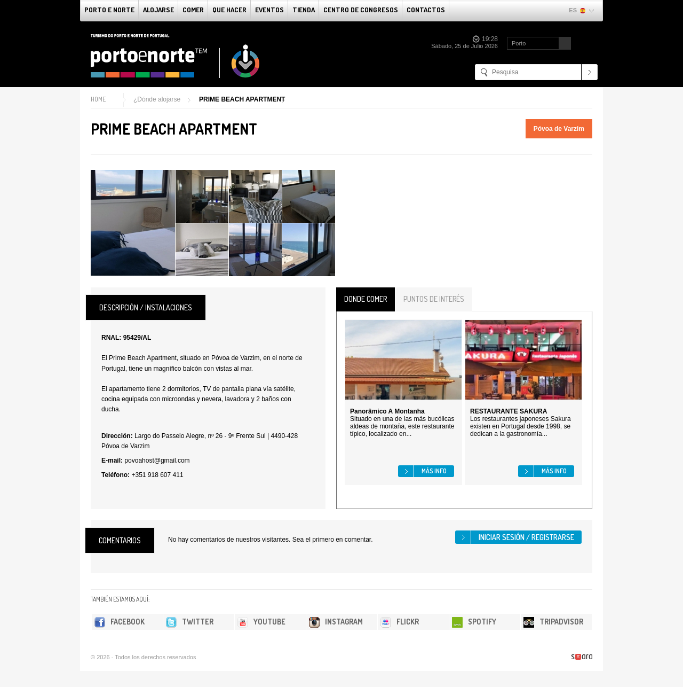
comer (193, 9)
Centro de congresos (360, 9)
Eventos (269, 9)
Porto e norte (109, 9)
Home (98, 99)
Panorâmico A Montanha (387, 411)
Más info (434, 471)
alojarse (158, 9)
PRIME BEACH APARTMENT (242, 99)
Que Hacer (229, 9)
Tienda (303, 9)
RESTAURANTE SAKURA (508, 411)
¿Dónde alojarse (156, 99)
